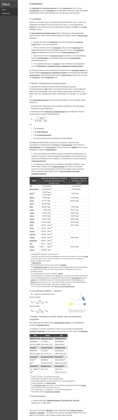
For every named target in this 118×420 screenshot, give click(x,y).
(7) (39, 368)
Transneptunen (51, 147)
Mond (32, 193)
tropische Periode (57, 56)
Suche (4, 9)
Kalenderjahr (59, 366)
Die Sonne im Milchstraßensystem (64, 286)
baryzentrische (67, 75)
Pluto (31, 225)
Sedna (32, 247)
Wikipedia (49, 410)
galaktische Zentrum (54, 66)
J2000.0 (67, 322)
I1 (51, 185)
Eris (31, 243)
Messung (33, 282)
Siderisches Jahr (60, 338)
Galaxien (56, 64)
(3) (37, 356)
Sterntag (32, 348)
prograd (86, 256)
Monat (48, 335)
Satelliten (74, 147)
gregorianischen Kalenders (52, 391)
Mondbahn (63, 265)
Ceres (32, 210)
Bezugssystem (83, 35)
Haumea (32, 234)
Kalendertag (34, 366)
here (70, 413)
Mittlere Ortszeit (51, 383)
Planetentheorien (77, 278)
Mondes (32, 27)
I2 (81, 185)
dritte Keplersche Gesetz (40, 100)
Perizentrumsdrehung (39, 161)
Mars (31, 207)
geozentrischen (76, 58)
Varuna (32, 231)
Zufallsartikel (6, 13)
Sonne (84, 27)
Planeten (56, 145)
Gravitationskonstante (44, 135)
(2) (35, 346)
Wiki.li (6, 3)
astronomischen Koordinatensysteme (44, 33)
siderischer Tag (36, 263)
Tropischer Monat (46, 347)
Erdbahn (60, 273)
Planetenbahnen (46, 72)
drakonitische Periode (59, 72)
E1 (33, 203)
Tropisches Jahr (60, 347)
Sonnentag (33, 357)
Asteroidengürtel (35, 147)
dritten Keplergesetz (68, 52)
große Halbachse (42, 132)
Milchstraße (41, 66)
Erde (75, 27)
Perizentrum (76, 48)
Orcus (32, 228)
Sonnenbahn (41, 331)
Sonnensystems (35, 75)
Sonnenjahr (58, 357)
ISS (31, 186)
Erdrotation (84, 331)
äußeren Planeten (58, 166)
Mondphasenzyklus (40, 385)
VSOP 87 (33, 280)
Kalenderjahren (51, 149)
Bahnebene (57, 48)
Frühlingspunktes (42, 58)
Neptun (32, 222)
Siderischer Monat (47, 338)
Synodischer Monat (47, 357)
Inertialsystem (49, 77)
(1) (53, 337)
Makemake (33, 240)
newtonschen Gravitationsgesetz (54, 111)
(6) (64, 359)
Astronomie (66, 8)
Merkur (32, 197)
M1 (34, 192)
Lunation (83, 385)
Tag (35, 335)
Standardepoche (59, 322)
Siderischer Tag (35, 338)
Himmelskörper (34, 10)
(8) (63, 365)
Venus (32, 201)
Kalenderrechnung (43, 325)
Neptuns (58, 275)
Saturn (32, 216)
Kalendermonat (46, 366)
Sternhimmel (54, 42)
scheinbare (33, 331)
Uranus (32, 219)
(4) (35, 359)
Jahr (46, 89)
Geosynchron (34, 189)
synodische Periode (78, 70)
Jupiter (32, 213)
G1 (51, 188)
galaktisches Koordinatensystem (72, 66)
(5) (53, 356)
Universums (36, 77)
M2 (51, 193)
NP (51, 224)
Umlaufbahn (50, 10)
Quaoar (32, 237)
